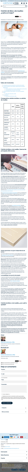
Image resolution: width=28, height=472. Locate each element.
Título (2, 379)
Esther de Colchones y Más (10, 96)
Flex (11, 281)
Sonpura (14, 281)
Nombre (3, 369)
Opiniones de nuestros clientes (20, 0)
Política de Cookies (19, 465)
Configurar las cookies (17, 467)
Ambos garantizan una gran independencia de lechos (16, 88)
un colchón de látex (16, 205)
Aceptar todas (14, 469)
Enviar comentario (7, 403)
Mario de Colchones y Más (10, 93)
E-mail (2, 374)
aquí (2, 399)
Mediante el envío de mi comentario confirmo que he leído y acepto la (13, 398)
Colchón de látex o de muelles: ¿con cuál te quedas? (13, 91)
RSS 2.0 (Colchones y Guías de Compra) (9, 362)
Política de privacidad (9, 397)
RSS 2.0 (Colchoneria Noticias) (7, 364)
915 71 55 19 (4, 0)
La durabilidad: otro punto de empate (12, 90)
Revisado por (5, 94)
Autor (4, 92)
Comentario (4, 384)
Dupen (18, 281)
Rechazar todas (22, 469)
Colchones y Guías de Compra (17, 19)
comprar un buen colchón (7, 255)
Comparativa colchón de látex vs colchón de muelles (13, 85)
